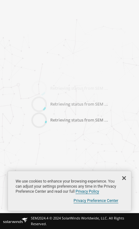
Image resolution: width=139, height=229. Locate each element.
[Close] (124, 178)
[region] (69, 191)
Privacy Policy (87, 191)
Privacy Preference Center (95, 200)
